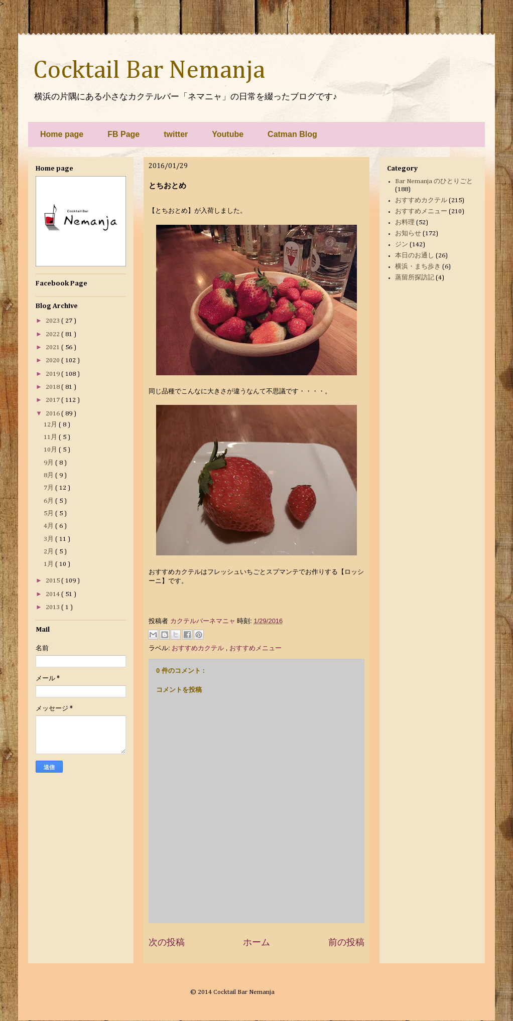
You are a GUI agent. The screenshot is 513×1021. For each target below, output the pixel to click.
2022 (53, 334)
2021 (53, 347)
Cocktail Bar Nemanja (149, 70)
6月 (49, 501)
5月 (49, 513)
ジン (401, 244)
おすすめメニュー (255, 648)
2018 (53, 387)
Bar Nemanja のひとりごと (434, 181)
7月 (49, 488)
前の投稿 (346, 942)
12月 (51, 424)
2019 (53, 374)
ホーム (256, 942)
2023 (53, 321)
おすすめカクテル (199, 648)
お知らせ (408, 233)
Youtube (227, 134)
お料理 (405, 222)
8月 (49, 475)
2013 (53, 607)
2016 (53, 413)
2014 (53, 594)
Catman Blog (292, 134)
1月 (49, 564)
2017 (53, 400)
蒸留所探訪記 (414, 277)
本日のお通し (414, 255)
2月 (49, 551)
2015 (53, 580)
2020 (53, 360)
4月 (49, 526)
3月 (49, 539)
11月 (51, 437)
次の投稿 (167, 942)
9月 (49, 463)
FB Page (123, 134)
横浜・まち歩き (418, 266)
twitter (176, 134)
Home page (61, 134)
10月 (51, 450)
